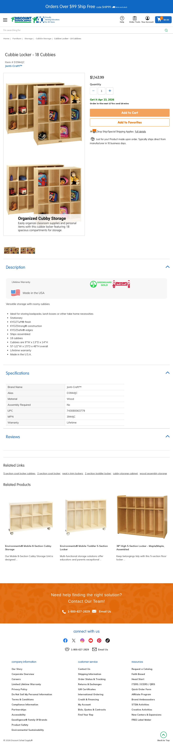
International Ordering (90, 694)
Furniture (17, 38)
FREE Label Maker (141, 719)
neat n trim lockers (72, 473)
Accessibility (19, 714)
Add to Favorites (130, 122)
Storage (28, 38)
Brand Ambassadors (143, 699)
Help (122, 19)
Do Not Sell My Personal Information (32, 694)
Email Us (105, 611)
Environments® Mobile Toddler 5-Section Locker (84, 547)
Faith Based (138, 674)
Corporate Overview (23, 674)
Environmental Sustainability (28, 730)
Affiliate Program (141, 694)
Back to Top (163, 737)
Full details (140, 131)
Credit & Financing (88, 699)
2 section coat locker (48, 473)
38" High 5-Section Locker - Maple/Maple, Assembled (140, 547)
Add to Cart (129, 113)
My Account (84, 704)
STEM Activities (140, 704)
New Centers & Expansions (146, 714)
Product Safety (20, 724)
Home (6, 38)
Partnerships (19, 709)
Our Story (17, 669)
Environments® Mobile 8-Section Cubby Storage (28, 547)
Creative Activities (142, 709)
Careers (16, 679)
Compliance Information (25, 704)
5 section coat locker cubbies (19, 473)
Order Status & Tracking (91, 679)
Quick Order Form (141, 689)
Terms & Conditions (23, 699)
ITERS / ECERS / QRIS (143, 684)
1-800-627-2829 (79, 611)
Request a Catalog (142, 669)
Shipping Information (89, 674)
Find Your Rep (85, 714)
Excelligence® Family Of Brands (29, 719)
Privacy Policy (19, 689)
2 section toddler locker (98, 473)
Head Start (138, 679)
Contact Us (84, 669)
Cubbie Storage (43, 38)
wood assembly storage (153, 473)
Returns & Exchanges (90, 684)
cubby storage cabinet (125, 473)
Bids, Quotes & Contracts (92, 709)
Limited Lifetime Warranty (26, 684)
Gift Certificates (87, 689)
